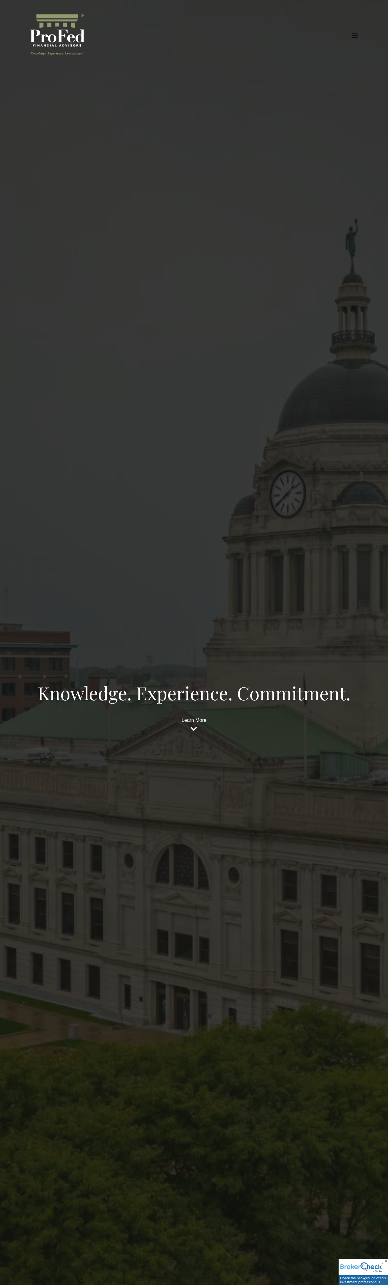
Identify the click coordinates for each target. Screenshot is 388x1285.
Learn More (194, 720)
